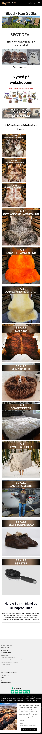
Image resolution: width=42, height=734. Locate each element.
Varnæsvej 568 (5, 647)
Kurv (31, 2)
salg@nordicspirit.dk (6, 652)
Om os (2, 677)
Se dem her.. (21, 67)
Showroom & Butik (6, 682)
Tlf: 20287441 (4, 650)
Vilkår (2, 679)
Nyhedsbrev (4, 680)
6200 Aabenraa (5, 649)
